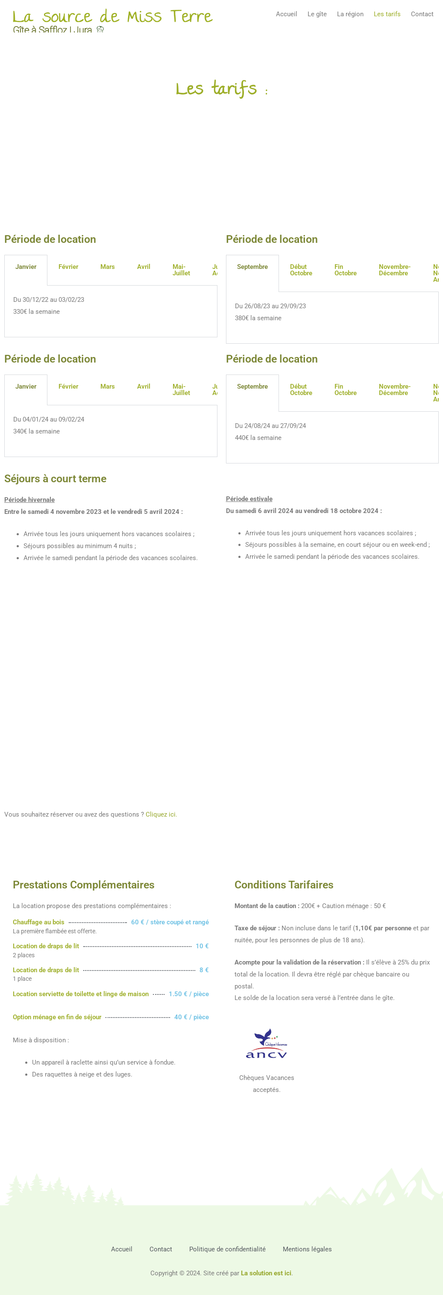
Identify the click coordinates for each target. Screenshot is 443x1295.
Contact (422, 14)
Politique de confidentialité (227, 1249)
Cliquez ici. (161, 814)
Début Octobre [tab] (301, 270)
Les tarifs (387, 14)
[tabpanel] (110, 311)
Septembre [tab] (252, 267)
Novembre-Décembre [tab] (395, 270)
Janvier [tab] (25, 267)
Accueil (286, 14)
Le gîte (317, 14)
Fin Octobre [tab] (345, 270)
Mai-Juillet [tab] (181, 270)
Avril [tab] (143, 267)
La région (350, 14)
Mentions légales (307, 1249)
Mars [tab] (107, 267)
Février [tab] (68, 267)
